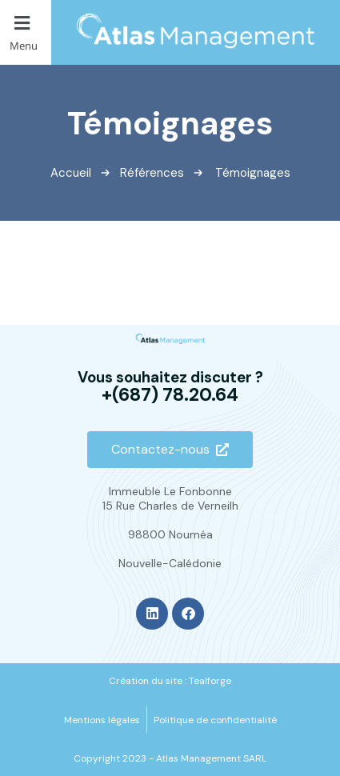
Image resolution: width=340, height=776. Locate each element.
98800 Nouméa (170, 534)
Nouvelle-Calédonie (170, 563)
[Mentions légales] (102, 719)
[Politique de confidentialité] (215, 719)
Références (152, 173)
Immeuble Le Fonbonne (170, 491)
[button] (25, 32)
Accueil (70, 173)
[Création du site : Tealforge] (170, 680)
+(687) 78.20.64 (170, 394)
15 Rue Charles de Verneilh (170, 505)
